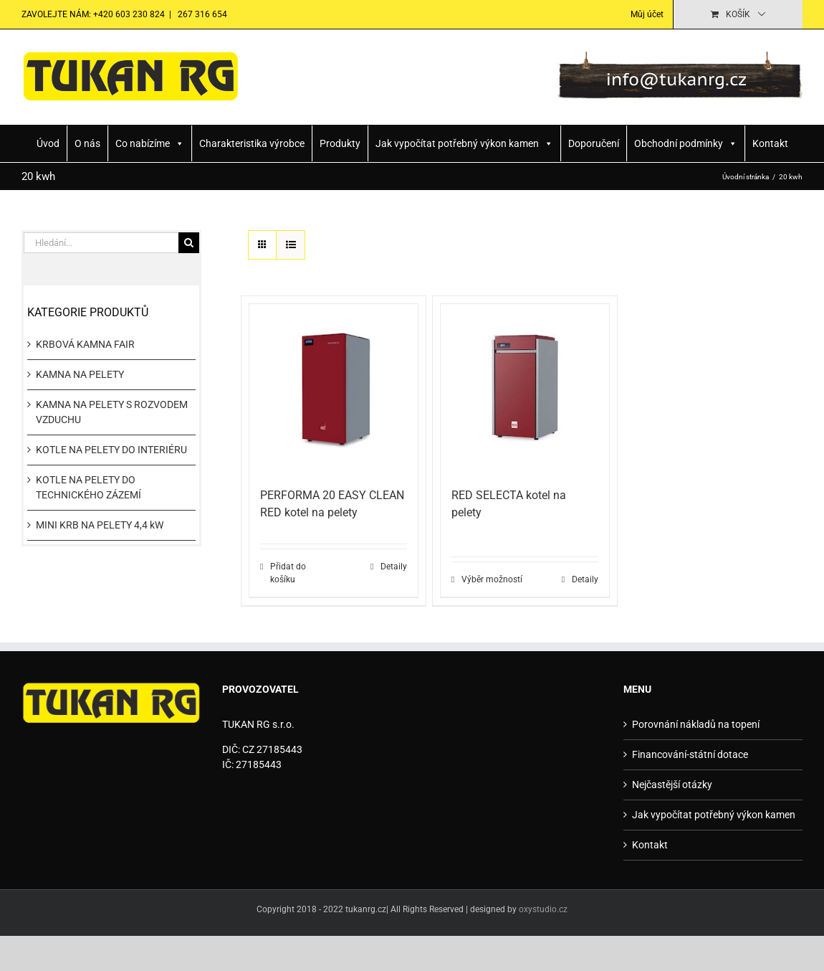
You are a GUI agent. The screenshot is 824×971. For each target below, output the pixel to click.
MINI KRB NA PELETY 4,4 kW (99, 525)
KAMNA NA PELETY (80, 374)
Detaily (393, 567)
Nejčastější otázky (672, 784)
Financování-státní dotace (690, 754)
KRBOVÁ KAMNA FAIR (85, 344)
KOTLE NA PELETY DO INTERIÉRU (111, 449)
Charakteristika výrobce (252, 143)
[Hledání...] (101, 242)
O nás (87, 143)
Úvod (48, 143)
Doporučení (593, 143)
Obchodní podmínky (685, 143)
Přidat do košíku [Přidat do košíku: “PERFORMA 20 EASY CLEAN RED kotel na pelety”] (288, 573)
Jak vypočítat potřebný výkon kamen (464, 143)
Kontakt (770, 143)
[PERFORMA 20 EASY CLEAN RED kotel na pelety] (333, 388)
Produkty (340, 143)
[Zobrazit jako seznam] (291, 245)
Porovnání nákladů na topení (696, 724)
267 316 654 (201, 14)
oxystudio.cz (543, 909)
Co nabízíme (149, 143)
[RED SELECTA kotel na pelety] (525, 388)
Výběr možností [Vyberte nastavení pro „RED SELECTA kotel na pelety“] (491, 579)
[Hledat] (188, 242)
